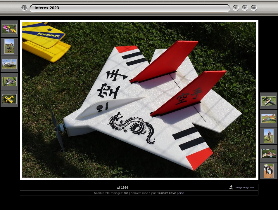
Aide (181, 193)
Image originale (241, 187)
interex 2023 (47, 8)
